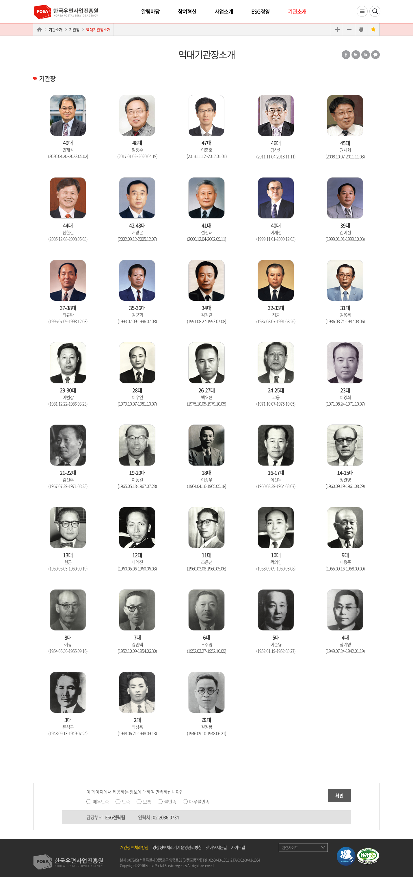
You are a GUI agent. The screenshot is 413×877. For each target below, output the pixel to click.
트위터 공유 (355, 54)
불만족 (170, 801)
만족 (126, 801)
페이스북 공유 (346, 54)
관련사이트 (290, 847)
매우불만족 (199, 801)
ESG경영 (260, 11)
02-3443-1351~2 (220, 860)
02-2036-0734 (166, 817)
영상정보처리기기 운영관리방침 (177, 847)
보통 (147, 801)
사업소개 (224, 11)
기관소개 (297, 11)
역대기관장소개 (98, 29)
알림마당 (150, 11)
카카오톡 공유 (375, 54)
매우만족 (101, 801)
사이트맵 (238, 847)
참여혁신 (187, 11)
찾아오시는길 (216, 847)
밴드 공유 (365, 54)
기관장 (74, 29)
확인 (339, 795)
